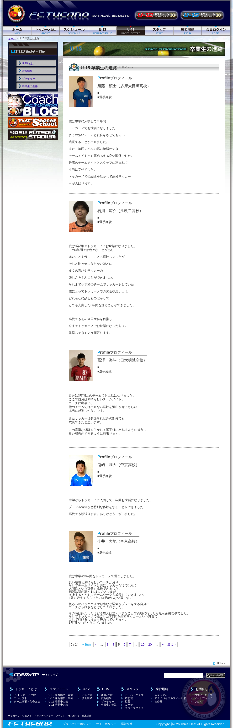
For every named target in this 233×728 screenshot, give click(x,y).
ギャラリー (28, 78)
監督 (127, 701)
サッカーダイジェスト (20, 715)
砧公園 (158, 701)
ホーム (17, 31)
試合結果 (27, 71)
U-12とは (87, 694)
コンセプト (20, 698)
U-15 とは (28, 63)
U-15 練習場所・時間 (60, 698)
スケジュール (74, 31)
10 (142, 644)
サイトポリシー (106, 724)
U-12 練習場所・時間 (60, 694)
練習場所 (188, 31)
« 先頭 (86, 644)
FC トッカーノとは (46, 31)
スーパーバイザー (135, 694)
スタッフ (159, 31)
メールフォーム (203, 698)
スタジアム (161, 694)
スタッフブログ (134, 708)
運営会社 (126, 724)
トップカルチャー (43, 715)
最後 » (171, 644)
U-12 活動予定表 (156, 15)
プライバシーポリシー (77, 724)
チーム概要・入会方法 (27, 701)
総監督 (129, 698)
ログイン (216, 31)
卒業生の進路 (30, 86)
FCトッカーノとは (25, 694)
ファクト (60, 715)
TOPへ (221, 663)
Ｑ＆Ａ (198, 701)
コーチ (129, 704)
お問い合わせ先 (203, 694)
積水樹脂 (86, 715)
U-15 (131, 31)
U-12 (102, 31)
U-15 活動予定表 (202, 15)
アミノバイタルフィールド (170, 698)
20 (150, 644)
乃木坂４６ (73, 715)
